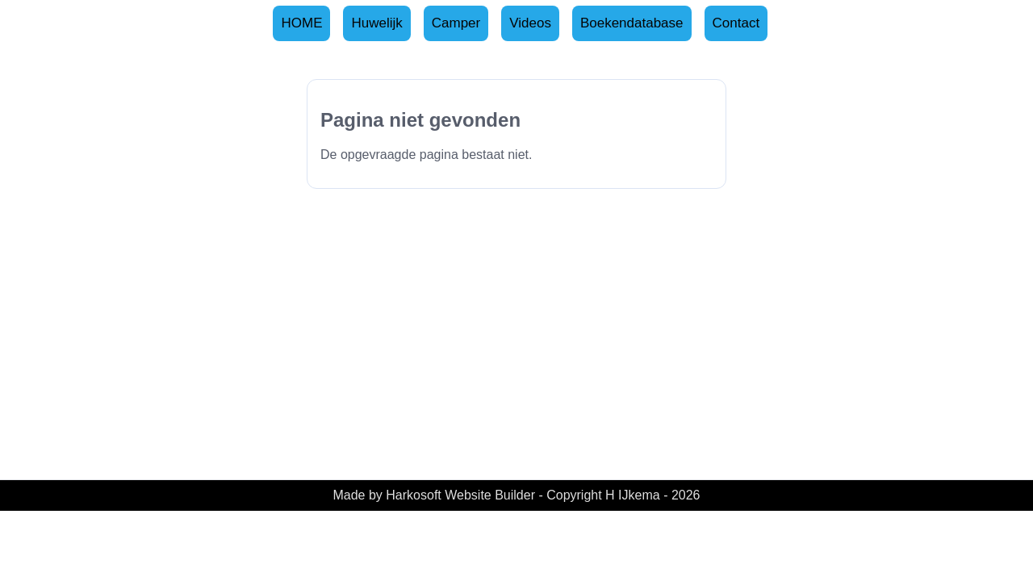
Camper (456, 23)
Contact (736, 23)
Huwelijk (376, 23)
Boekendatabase (632, 23)
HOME (301, 23)
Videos (530, 23)
